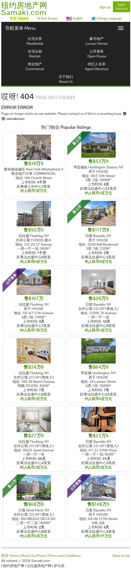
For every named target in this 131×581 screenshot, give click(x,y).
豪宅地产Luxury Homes (97, 41)
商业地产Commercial (34, 66)
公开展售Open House (96, 53)
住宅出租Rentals (35, 53)
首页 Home (10, 555)
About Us (28, 555)
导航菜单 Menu (20, 28)
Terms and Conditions (64, 555)
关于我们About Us (66, 79)
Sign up (105, 7)
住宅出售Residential (35, 41)
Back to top (121, 555)
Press (41, 555)
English (74, 18)
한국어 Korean (47, 18)
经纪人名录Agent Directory (97, 66)
